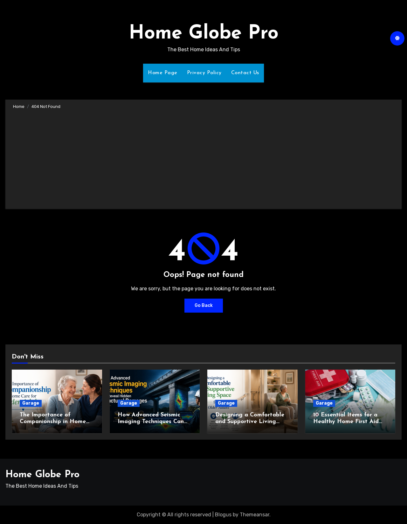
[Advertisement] (204, 157)
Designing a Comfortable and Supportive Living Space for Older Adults (249, 422)
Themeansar (254, 515)
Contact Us (245, 72)
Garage (30, 403)
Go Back (204, 305)
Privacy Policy (204, 72)
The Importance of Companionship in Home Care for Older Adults (53, 422)
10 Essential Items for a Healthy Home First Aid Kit (346, 422)
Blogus (223, 515)
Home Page (162, 72)
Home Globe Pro (204, 33)
